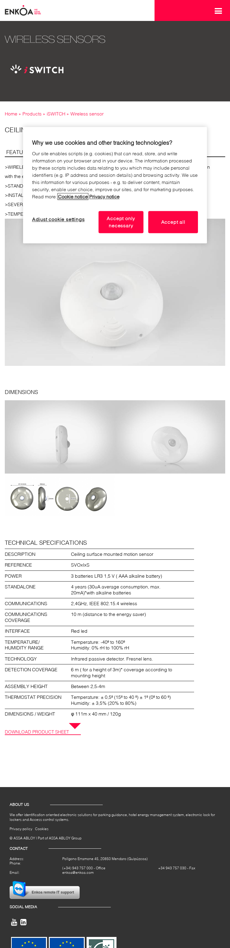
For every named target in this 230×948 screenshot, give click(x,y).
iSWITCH (56, 113)
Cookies (42, 829)
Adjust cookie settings (58, 219)
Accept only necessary (121, 221)
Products (32, 113)
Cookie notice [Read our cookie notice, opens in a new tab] (73, 196)
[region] (115, 185)
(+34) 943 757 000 (77, 868)
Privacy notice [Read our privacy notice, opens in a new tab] (104, 196)
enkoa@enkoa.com (78, 873)
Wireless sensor (87, 113)
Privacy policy (21, 829)
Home (11, 113)
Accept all (173, 222)
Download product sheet (37, 731)
